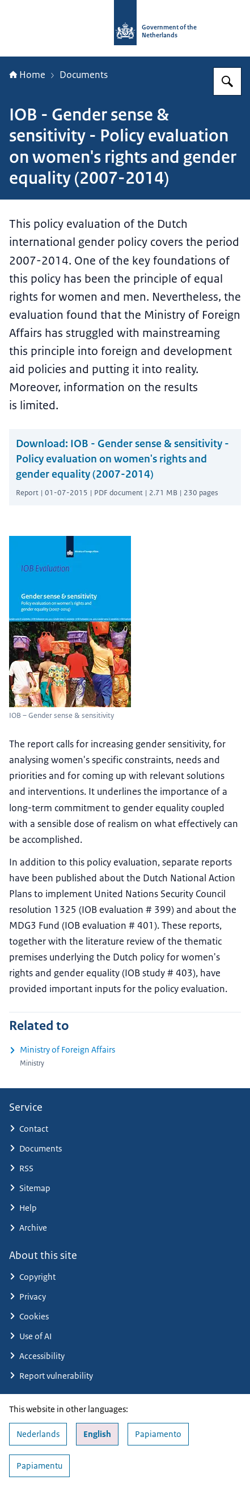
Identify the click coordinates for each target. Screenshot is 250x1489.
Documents (84, 74)
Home (27, 74)
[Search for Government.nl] (227, 81)
